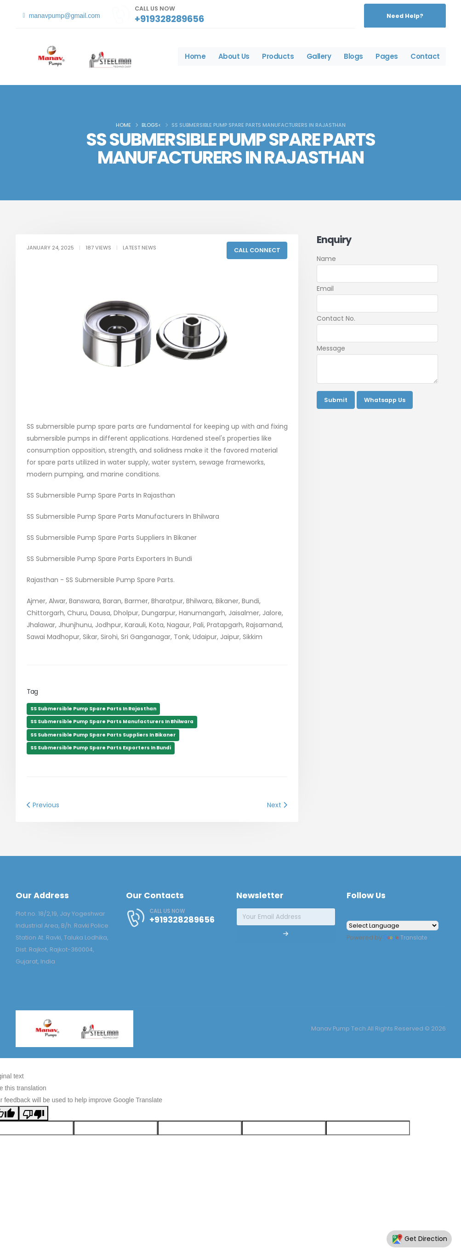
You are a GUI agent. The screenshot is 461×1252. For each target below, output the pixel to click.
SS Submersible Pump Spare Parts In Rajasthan (93, 708)
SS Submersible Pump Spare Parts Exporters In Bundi (100, 747)
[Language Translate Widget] (392, 925)
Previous (43, 805)
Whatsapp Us (384, 400)
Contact (425, 56)
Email (325, 288)
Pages (387, 56)
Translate (405, 937)
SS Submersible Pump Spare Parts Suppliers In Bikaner (103, 734)
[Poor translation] (33, 1113)
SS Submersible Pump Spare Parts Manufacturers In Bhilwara (112, 721)
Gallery (319, 56)
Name (326, 258)
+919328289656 (169, 18)
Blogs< (151, 125)
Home (195, 56)
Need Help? (405, 16)
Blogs (353, 56)
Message (331, 348)
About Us (234, 56)
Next (277, 805)
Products (278, 56)
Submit (335, 400)
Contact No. (336, 318)
